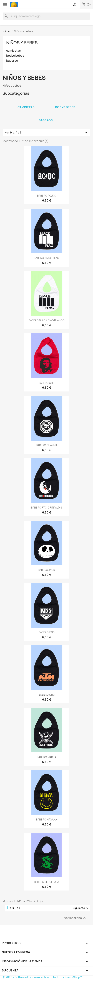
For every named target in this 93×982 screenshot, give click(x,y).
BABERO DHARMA (46, 445)
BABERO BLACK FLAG (46, 258)
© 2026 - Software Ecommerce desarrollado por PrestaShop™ (42, 977)
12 (19, 908)
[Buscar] (46, 16)
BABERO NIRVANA (46, 819)
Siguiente (81, 908)
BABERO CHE (46, 383)
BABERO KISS (46, 632)
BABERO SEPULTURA (46, 882)
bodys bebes (15, 56)
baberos (12, 61)
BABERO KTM (46, 694)
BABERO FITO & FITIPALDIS (46, 507)
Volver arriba (75, 918)
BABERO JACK (46, 570)
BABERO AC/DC (46, 195)
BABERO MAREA (46, 757)
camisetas (13, 51)
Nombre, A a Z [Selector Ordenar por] (46, 132)
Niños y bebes (22, 43)
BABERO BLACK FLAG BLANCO (46, 320)
